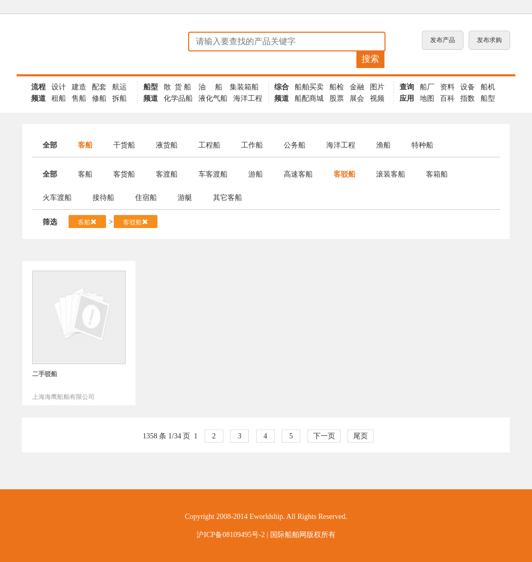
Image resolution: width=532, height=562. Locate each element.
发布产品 (442, 40)
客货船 (124, 174)
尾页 (360, 436)
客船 (85, 145)
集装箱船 (244, 87)
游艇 (185, 198)
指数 (467, 98)
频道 (38, 98)
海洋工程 (247, 98)
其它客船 (227, 198)
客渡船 (167, 174)
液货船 (167, 145)
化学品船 (178, 98)
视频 (377, 98)
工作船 (252, 145)
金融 (357, 87)
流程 (38, 87)
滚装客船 (390, 174)
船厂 (427, 87)
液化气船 (213, 98)
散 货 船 (177, 87)
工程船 (209, 145)
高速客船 (298, 174)
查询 (407, 87)
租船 (58, 98)
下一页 (324, 436)
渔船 (383, 145)
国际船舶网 (288, 535)
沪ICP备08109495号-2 (230, 535)
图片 (377, 87)
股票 (336, 98)
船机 (488, 87)
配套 (99, 87)
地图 (427, 98)
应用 (407, 98)
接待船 (103, 198)
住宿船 (146, 198)
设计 (58, 87)
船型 (150, 87)
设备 (467, 87)
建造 (79, 87)
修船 (99, 98)
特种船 (422, 145)
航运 (119, 87)
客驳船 (344, 174)
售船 (79, 98)
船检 (336, 87)
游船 (255, 174)
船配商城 (309, 98)
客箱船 (437, 174)
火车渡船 (57, 198)
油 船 (210, 87)
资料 (447, 87)
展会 (357, 98)
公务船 (294, 145)
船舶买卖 (309, 87)
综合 (281, 87)
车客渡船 (213, 174)
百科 (447, 98)
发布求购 (489, 40)
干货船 (124, 145)
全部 (50, 145)
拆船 (119, 98)
